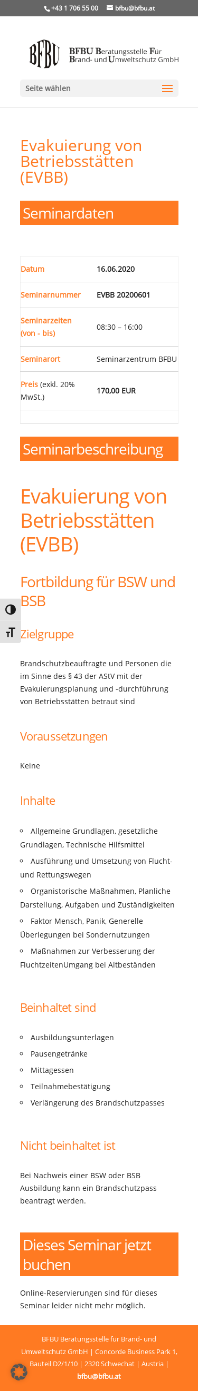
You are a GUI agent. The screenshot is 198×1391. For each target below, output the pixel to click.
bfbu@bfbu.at (99, 1376)
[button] (19, 1372)
